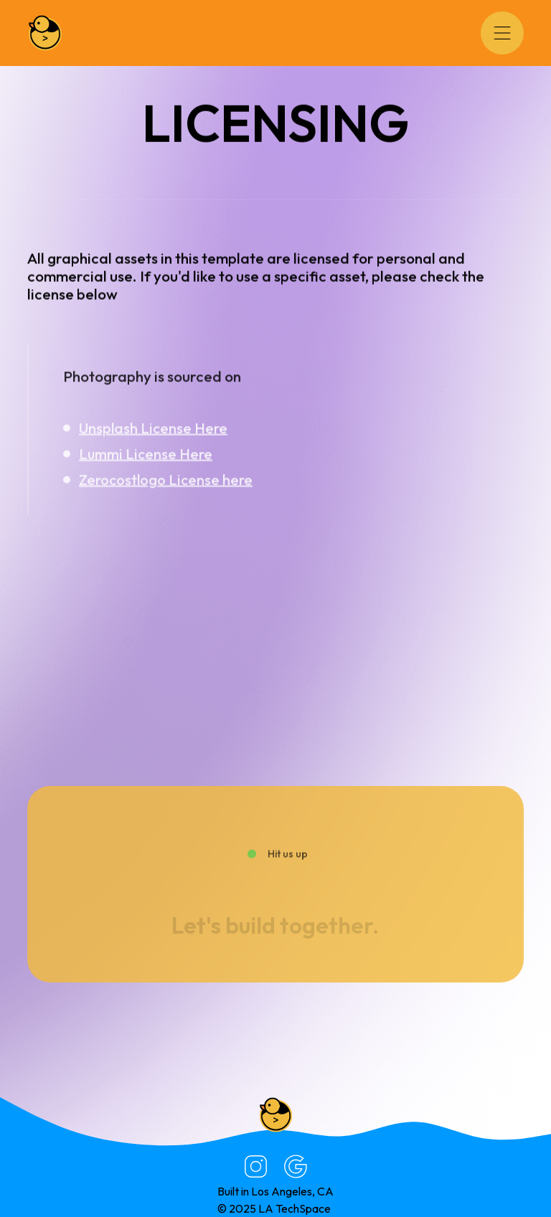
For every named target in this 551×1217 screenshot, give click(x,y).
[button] (502, 33)
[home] (45, 33)
